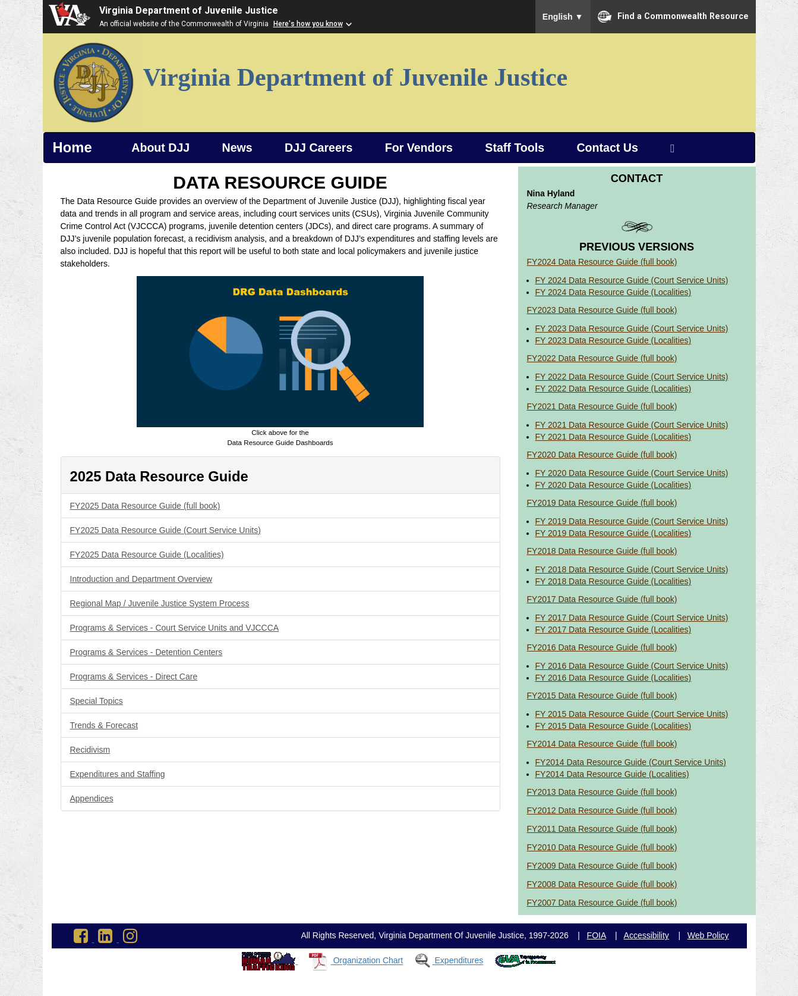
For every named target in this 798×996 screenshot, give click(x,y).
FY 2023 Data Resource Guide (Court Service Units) (631, 328)
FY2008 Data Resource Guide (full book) (602, 884)
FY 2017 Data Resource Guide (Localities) (613, 629)
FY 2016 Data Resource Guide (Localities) (613, 677)
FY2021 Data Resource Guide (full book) (602, 406)
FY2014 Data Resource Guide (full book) (602, 743)
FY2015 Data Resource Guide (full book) (602, 695)
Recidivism (90, 749)
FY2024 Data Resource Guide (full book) (602, 262)
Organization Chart (368, 961)
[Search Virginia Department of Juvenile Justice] (672, 148)
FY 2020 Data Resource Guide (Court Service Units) (631, 473)
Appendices (91, 798)
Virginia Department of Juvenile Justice (188, 10)
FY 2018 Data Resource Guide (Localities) (613, 581)
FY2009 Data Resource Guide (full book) (602, 865)
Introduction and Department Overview (141, 579)
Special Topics (96, 701)
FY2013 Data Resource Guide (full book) (602, 792)
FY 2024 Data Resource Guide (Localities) (613, 292)
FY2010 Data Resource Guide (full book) (602, 847)
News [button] (237, 147)
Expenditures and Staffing (117, 774)
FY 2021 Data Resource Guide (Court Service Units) (631, 425)
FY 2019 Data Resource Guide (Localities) (613, 533)
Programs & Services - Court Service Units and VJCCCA (174, 627)
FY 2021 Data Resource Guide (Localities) (613, 436)
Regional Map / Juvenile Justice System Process (160, 603)
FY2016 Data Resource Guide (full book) (602, 647)
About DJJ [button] (160, 147)
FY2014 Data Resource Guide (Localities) (612, 774)
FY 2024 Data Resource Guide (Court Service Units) (631, 280)
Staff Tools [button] (514, 147)
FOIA (596, 935)
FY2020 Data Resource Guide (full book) (602, 454)
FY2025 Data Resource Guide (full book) (145, 505)
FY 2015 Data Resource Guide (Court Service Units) (631, 714)
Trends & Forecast (104, 725)
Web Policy (708, 935)
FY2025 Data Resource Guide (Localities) (147, 554)
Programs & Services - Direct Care (134, 676)
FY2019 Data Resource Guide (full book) (602, 503)
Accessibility (646, 935)
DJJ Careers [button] (318, 147)
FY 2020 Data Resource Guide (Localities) (613, 485)
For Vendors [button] (419, 147)
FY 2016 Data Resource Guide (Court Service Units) (631, 666)
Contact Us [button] (607, 147)
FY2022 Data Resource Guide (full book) (602, 358)
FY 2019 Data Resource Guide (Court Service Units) (631, 521)
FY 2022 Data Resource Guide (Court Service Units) (631, 376)
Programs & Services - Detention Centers (146, 652)
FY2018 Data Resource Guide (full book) (602, 551)
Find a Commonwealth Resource (673, 17)
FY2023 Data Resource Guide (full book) (602, 310)
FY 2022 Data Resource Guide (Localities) (613, 388)
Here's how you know (308, 24)
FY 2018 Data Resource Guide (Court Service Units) (631, 569)
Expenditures (459, 961)
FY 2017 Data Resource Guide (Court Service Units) (631, 617)
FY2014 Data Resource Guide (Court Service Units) (630, 762)
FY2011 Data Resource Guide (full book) (602, 829)
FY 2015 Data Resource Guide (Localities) (613, 726)
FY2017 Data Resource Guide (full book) (602, 599)
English (562, 16)
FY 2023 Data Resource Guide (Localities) (613, 340)
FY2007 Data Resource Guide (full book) (602, 902)
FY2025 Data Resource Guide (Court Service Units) (165, 530)
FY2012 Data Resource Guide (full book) (602, 810)
